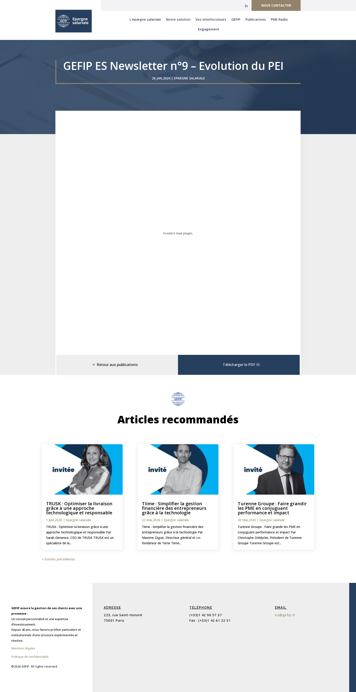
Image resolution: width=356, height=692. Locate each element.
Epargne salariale (189, 78)
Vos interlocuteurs (210, 19)
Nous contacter (276, 5)
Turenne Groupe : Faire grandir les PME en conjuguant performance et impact (272, 508)
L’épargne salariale (145, 19)
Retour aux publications (117, 364)
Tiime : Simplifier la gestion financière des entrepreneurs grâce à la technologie (174, 508)
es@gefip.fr (285, 615)
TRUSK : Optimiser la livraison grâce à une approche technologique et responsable (79, 508)
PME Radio (279, 19)
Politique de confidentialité (30, 657)
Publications (255, 19)
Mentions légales (23, 648)
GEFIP (235, 19)
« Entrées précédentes (58, 559)
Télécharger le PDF (239, 364)
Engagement (208, 29)
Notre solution (178, 19)
